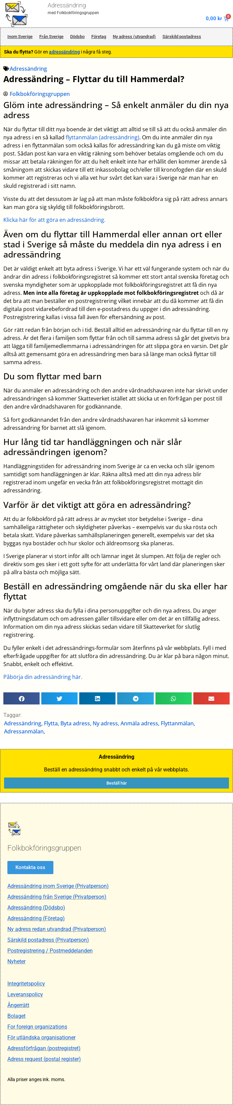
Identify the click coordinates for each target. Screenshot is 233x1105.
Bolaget (16, 1016)
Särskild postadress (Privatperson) (48, 940)
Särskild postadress (181, 36)
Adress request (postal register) (44, 1059)
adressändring (64, 52)
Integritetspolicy (26, 983)
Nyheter (16, 961)
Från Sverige (51, 36)
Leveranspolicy (25, 994)
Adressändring (67, 5)
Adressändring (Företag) (36, 918)
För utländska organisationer (41, 1037)
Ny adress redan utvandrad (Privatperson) (56, 929)
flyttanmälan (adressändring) (102, 137)
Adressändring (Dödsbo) (36, 907)
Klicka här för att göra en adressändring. (54, 219)
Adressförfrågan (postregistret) (44, 1048)
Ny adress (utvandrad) (134, 36)
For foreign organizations (37, 1027)
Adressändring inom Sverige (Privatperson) (58, 886)
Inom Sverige (20, 36)
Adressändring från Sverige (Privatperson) (56, 897)
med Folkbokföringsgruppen (73, 12)
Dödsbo (77, 36)
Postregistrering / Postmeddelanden (50, 950)
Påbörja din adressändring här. (42, 677)
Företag (98, 36)
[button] (21, 698)
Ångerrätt (18, 1005)
